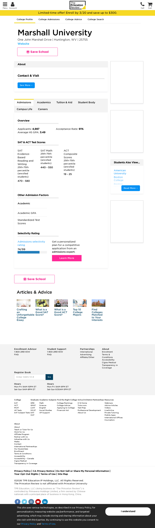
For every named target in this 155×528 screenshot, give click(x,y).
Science (42, 405)
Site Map (63, 474)
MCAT (33, 410)
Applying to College (66, 408)
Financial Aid (63, 410)
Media (16, 442)
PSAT (16, 408)
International (86, 352)
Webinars (109, 403)
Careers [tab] (43, 109)
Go (49, 377)
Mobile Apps (110, 415)
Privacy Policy (28, 524)
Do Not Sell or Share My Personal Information (82, 471)
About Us (82, 413)
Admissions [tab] (24, 102)
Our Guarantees (21, 449)
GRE (32, 403)
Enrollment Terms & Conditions (107, 354)
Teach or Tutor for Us (23, 429)
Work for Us (19, 432)
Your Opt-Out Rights (26, 474)
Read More (131, 188)
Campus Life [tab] (24, 109)
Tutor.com (82, 405)
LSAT (33, 408)
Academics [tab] (44, 102)
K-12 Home (82, 403)
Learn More (66, 258)
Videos (108, 408)
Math (41, 403)
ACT (16, 405)
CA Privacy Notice (43, 471)
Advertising (86, 354)
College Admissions (49, 19)
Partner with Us (21, 437)
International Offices (114, 417)
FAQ (16, 354)
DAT (32, 413)
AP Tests (18, 410)
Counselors (109, 420)
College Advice (73, 19)
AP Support (44, 413)
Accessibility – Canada (24, 458)
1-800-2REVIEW (22, 352)
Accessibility (108, 360)
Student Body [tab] (86, 102)
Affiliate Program (21, 434)
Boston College (118, 179)
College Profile (25, 19)
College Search (96, 19)
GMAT (33, 405)
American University (120, 172)
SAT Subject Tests (22, 413)
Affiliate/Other (87, 357)
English (42, 408)
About (17, 427)
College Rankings (64, 403)
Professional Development (89, 410)
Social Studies (45, 410)
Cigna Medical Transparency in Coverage (110, 365)
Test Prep (82, 408)
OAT (32, 415)
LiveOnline (109, 410)
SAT (16, 403)
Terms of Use (48, 524)
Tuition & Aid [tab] (64, 102)
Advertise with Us (22, 439)
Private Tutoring (112, 413)
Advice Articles (111, 405)
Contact (17, 444)
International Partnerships (25, 446)
